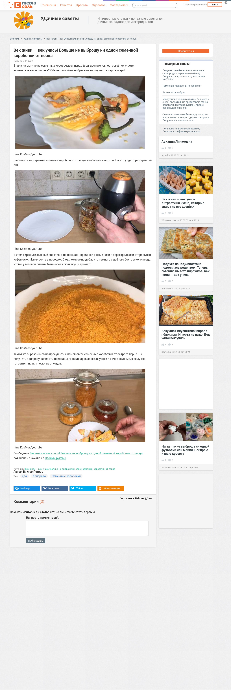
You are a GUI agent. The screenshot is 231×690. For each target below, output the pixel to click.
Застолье (166, 288)
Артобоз (166, 155)
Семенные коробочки (66, 476)
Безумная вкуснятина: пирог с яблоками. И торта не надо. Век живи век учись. (186, 334)
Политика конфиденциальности (181, 131)
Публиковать (35, 540)
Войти (215, 4)
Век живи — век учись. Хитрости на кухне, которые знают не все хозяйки (183, 202)
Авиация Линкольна (177, 141)
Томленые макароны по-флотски (181, 85)
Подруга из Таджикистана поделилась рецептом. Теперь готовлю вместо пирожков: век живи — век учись (186, 269)
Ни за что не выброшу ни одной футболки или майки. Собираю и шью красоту (185, 449)
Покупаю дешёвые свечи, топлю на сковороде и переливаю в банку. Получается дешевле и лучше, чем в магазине (183, 75)
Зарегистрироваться (195, 4)
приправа (39, 476)
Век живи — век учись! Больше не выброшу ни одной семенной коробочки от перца (91, 38)
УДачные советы (60, 18)
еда (24, 476)
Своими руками (55, 458)
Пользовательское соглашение (180, 128)
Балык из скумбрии (173, 92)
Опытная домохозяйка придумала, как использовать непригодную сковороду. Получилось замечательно (185, 117)
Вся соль (14, 38)
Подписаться (186, 51)
